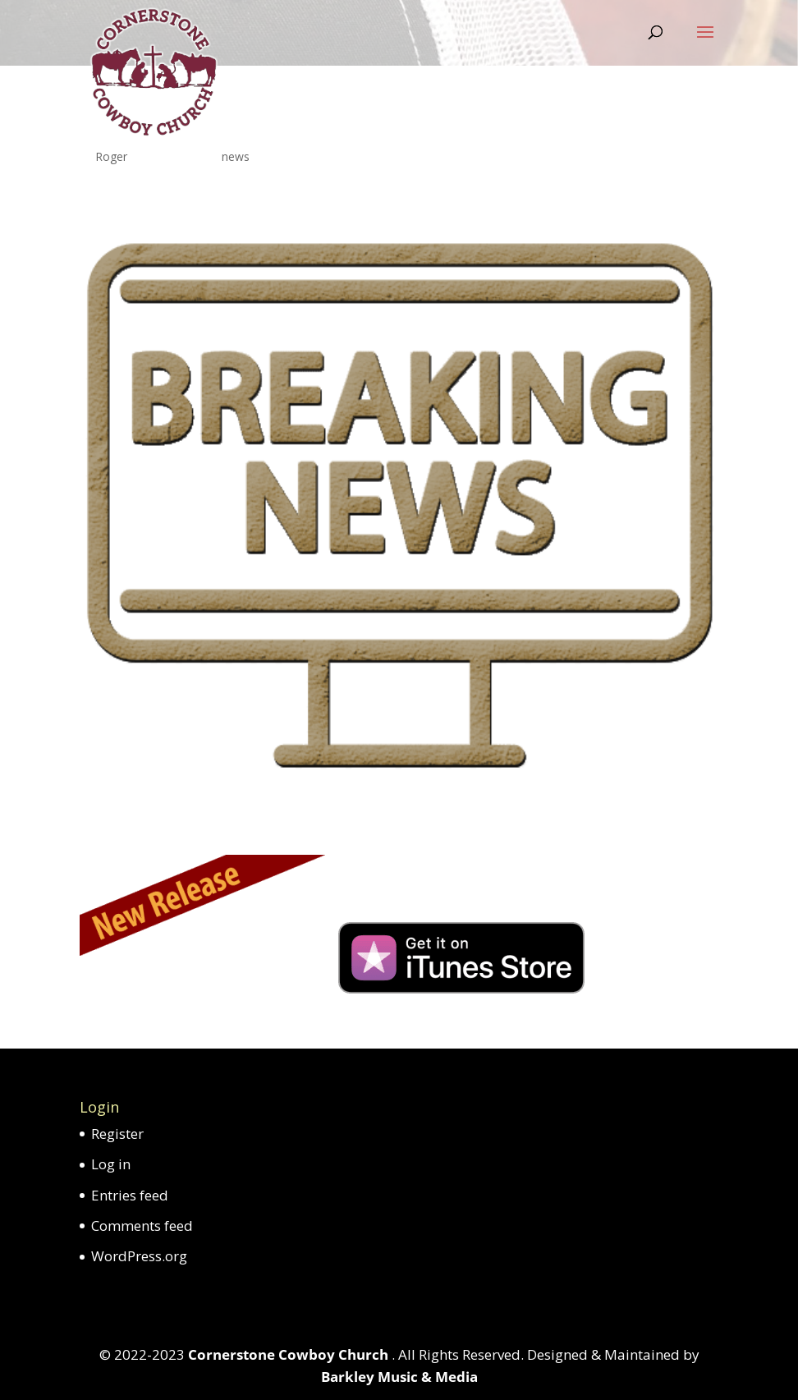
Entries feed (129, 1195)
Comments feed (142, 1225)
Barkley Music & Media (399, 1376)
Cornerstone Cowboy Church (290, 1354)
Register (117, 1133)
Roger (111, 156)
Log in (111, 1163)
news (236, 156)
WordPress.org (139, 1255)
